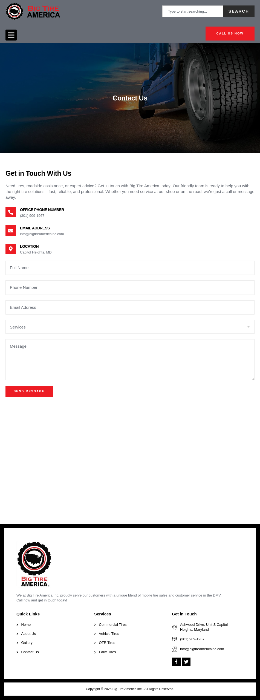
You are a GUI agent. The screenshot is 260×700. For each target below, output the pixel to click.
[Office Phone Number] (10, 212)
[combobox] (192, 11)
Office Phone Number (42, 210)
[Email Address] (10, 230)
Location (29, 246)
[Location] (10, 249)
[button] (11, 35)
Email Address (35, 228)
